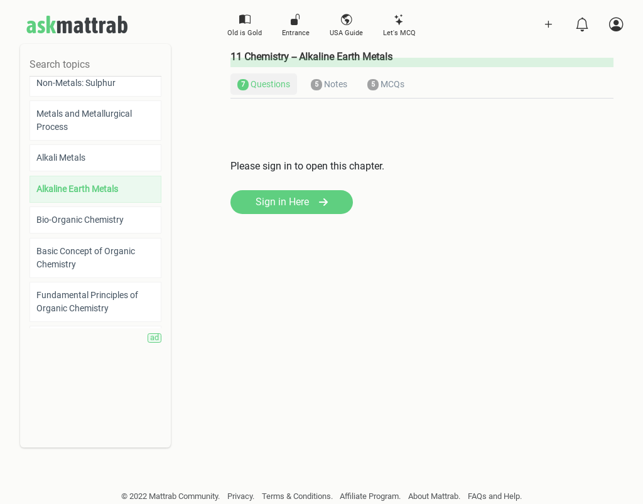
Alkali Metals (60, 158)
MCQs (385, 84)
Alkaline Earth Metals (77, 189)
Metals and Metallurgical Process (84, 120)
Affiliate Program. (370, 496)
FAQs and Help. (495, 496)
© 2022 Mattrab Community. (170, 496)
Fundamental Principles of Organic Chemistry (87, 301)
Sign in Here (292, 202)
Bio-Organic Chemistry (80, 220)
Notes (329, 84)
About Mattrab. (434, 496)
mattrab (77, 25)
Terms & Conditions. (297, 496)
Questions (263, 84)
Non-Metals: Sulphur (76, 83)
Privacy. (240, 496)
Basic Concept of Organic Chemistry (85, 257)
